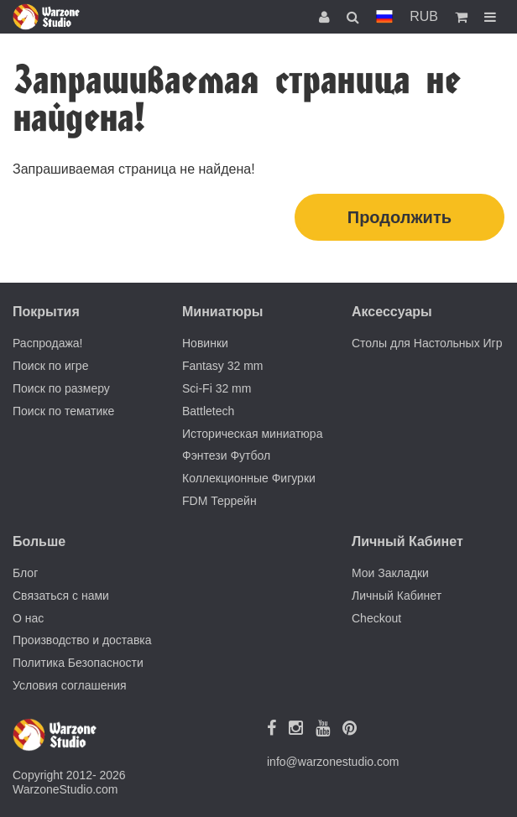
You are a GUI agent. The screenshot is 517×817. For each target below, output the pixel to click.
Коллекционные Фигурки (249, 478)
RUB (424, 16)
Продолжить (399, 217)
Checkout (376, 618)
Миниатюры (223, 311)
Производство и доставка (82, 640)
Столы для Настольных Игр (427, 343)
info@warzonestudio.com (333, 761)
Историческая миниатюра (252, 433)
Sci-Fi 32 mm (216, 388)
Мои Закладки (390, 573)
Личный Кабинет (396, 595)
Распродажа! (48, 343)
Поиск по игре (50, 365)
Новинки (205, 343)
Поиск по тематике (63, 411)
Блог (25, 573)
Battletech (208, 411)
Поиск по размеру (61, 388)
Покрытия (46, 311)
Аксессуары (392, 311)
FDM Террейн (219, 500)
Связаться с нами (61, 595)
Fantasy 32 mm (222, 365)
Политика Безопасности (78, 662)
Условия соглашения (70, 685)
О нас (28, 618)
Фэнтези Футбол (226, 455)
